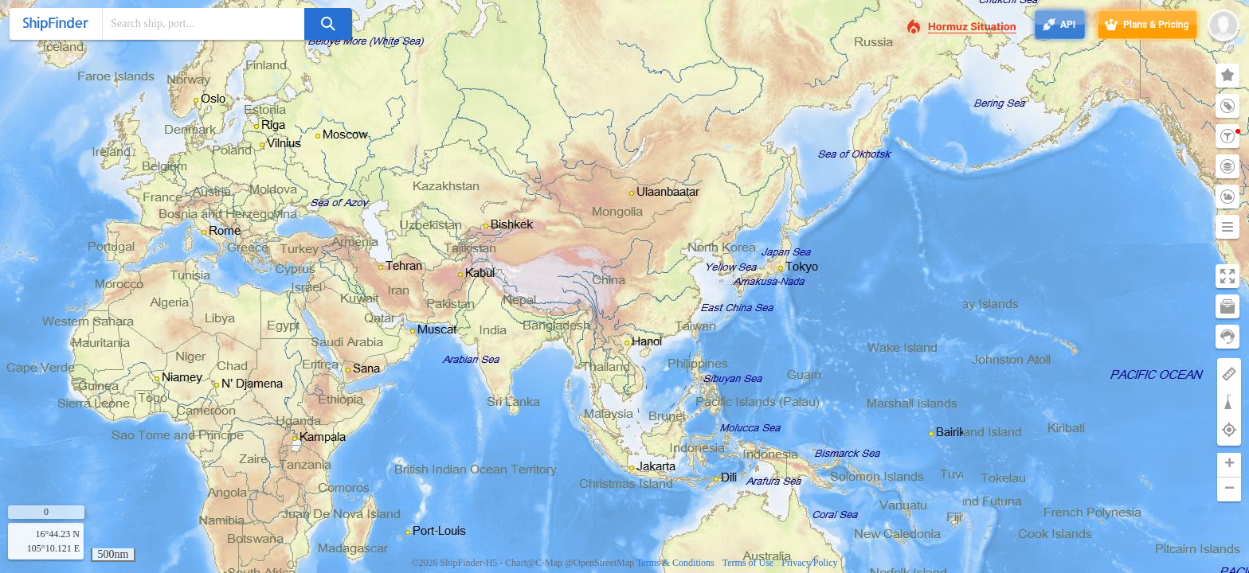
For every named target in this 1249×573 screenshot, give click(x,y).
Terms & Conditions (675, 562)
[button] (1229, 465)
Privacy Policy (809, 562)
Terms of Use (747, 562)
